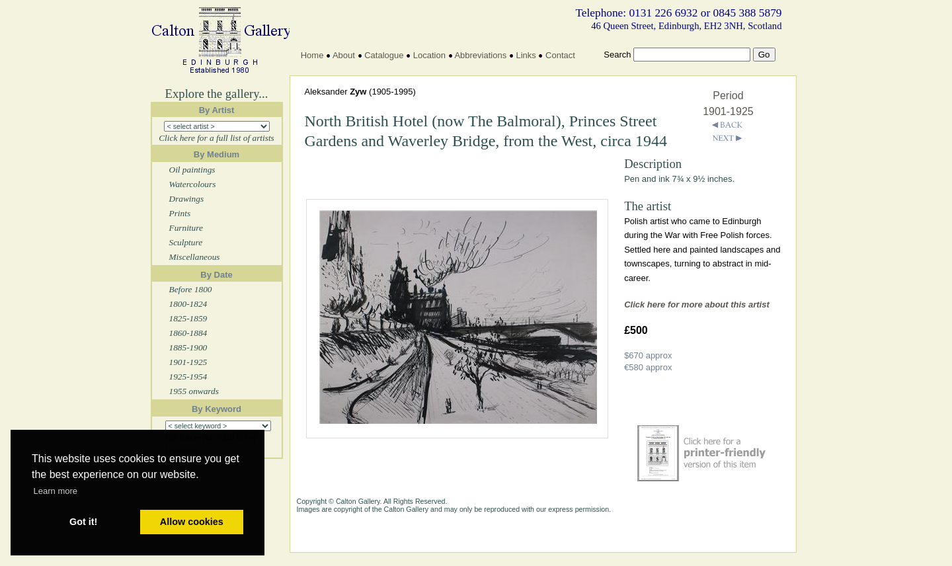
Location (429, 55)
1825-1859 (188, 318)
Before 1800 (190, 289)
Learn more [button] (55, 491)
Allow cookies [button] (191, 521)
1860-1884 (188, 333)
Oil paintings (192, 170)
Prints (180, 213)
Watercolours (192, 184)
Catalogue (383, 55)
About (344, 55)
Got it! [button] (83, 521)
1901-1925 (188, 362)
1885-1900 (188, 347)
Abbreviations (480, 55)
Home (312, 55)
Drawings (186, 199)
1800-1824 (188, 304)
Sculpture (186, 242)
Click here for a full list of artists (216, 138)
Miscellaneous (194, 257)
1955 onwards (194, 391)
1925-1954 (188, 377)
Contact (560, 55)
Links (526, 55)
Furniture (186, 228)
